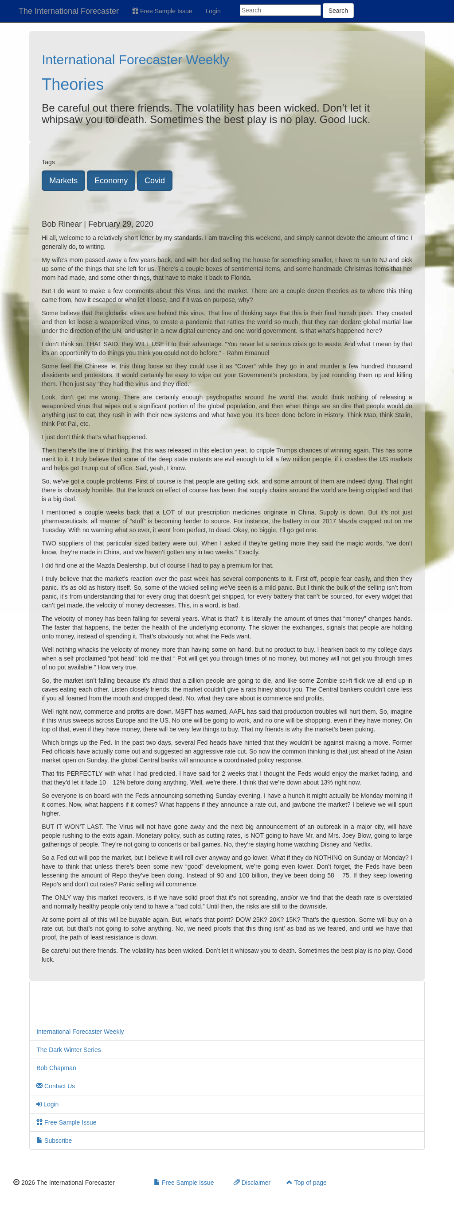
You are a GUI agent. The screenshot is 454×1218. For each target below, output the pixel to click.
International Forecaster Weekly (135, 59)
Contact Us (55, 1086)
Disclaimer (252, 1182)
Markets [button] (63, 180)
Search (338, 10)
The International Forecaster (69, 11)
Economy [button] (111, 180)
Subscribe (54, 1140)
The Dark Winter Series (68, 1049)
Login (213, 11)
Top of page (306, 1182)
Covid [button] (155, 180)
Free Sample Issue (162, 11)
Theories (73, 84)
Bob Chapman (56, 1067)
